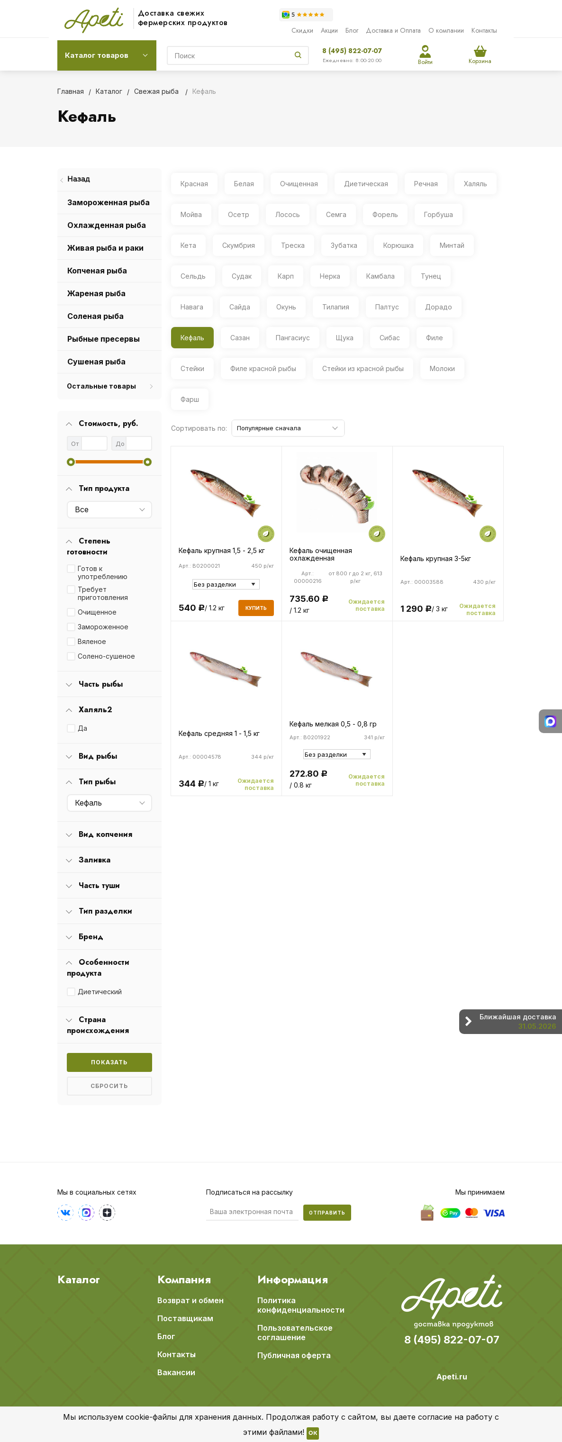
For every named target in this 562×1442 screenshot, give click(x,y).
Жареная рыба (96, 293)
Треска (293, 245)
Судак (242, 276)
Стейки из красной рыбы (363, 368)
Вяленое (92, 641)
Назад (78, 179)
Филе (434, 338)
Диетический (100, 992)
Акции (329, 30)
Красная (194, 184)
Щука (345, 338)
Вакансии (176, 1372)
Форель (385, 214)
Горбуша (438, 214)
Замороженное (103, 627)
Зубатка (344, 245)
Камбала (380, 276)
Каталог (78, 1279)
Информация (292, 1279)
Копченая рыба (97, 270)
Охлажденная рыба (106, 225)
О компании (446, 30)
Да (82, 728)
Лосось (287, 214)
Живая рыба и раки (105, 248)
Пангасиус (293, 338)
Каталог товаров (96, 55)
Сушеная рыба (96, 361)
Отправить (327, 1212)
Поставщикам (185, 1318)
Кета (188, 245)
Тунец (431, 276)
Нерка (330, 276)
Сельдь (193, 276)
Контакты (484, 30)
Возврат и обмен (190, 1300)
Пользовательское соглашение (295, 1332)
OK (312, 1433)
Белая (244, 184)
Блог (351, 30)
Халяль (475, 184)
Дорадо (438, 307)
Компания (184, 1279)
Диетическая (366, 184)
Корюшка (398, 245)
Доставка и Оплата (393, 30)
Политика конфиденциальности (300, 1305)
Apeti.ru (451, 1376)
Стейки (192, 368)
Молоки (442, 368)
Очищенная (299, 184)
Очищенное (97, 612)
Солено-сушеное (106, 656)
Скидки (302, 30)
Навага (192, 307)
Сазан (240, 338)
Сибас (390, 338)
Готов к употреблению (102, 572)
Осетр (238, 214)
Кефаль (192, 338)
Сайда (239, 307)
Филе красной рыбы (263, 368)
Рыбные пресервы (103, 339)
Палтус (387, 307)
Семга (336, 214)
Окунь (286, 307)
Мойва (191, 214)
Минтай (452, 245)
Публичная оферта (294, 1355)
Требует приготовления (103, 593)
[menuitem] (109, 180)
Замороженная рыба (108, 202)
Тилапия (335, 307)
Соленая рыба (95, 316)
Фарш (190, 399)
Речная (426, 184)
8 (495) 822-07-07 (352, 50)
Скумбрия (238, 245)
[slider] (71, 462)
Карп (286, 276)
